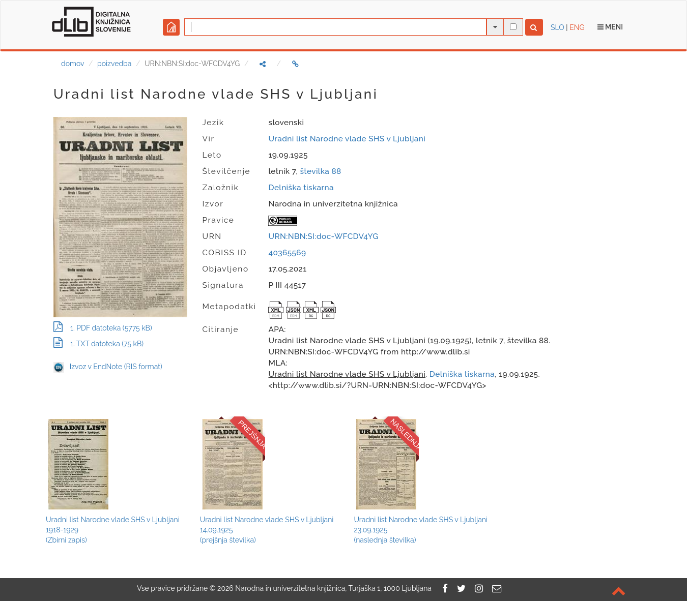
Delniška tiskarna (300, 187)
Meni (610, 27)
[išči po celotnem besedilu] (513, 26)
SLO (557, 27)
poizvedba (114, 63)
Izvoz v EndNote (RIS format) (107, 367)
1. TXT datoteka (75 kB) (98, 344)
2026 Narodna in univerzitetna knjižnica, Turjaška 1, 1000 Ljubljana (324, 588)
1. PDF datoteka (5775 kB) (102, 328)
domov (72, 63)
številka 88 (320, 171)
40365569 (287, 252)
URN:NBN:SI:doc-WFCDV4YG (323, 236)
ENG (576, 27)
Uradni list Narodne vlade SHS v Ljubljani (346, 138)
